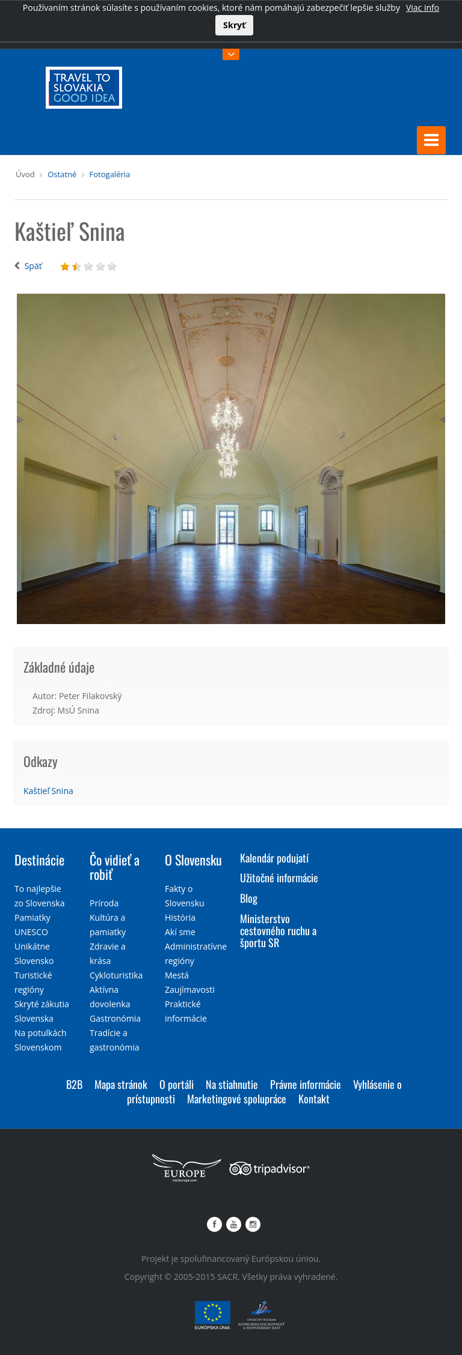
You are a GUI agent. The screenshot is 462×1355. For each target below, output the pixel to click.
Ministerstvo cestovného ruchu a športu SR (278, 930)
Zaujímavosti (190, 989)
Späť (33, 265)
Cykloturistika (116, 975)
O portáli (176, 1084)
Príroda (104, 903)
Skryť (234, 25)
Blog (248, 898)
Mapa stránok (120, 1084)
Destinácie (39, 859)
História (180, 917)
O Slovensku (193, 859)
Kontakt (314, 1098)
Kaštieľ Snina (48, 790)
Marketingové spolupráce (236, 1098)
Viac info (422, 7)
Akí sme (180, 932)
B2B (74, 1084)
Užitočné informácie (279, 877)
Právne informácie (305, 1084)
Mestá (177, 975)
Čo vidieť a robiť (115, 867)
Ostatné (62, 174)
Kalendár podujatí (274, 857)
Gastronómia (115, 1018)
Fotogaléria (110, 174)
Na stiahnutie (232, 1084)
